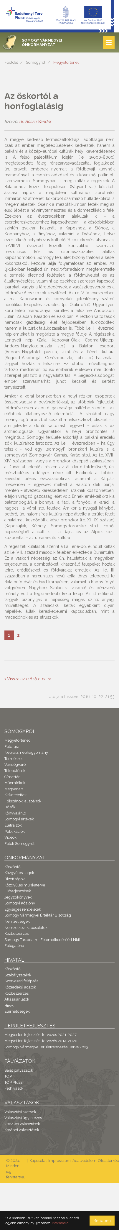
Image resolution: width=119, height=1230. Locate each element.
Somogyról (35, 62)
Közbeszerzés (16, 933)
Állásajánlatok (16, 999)
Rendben (102, 1220)
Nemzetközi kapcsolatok (25, 927)
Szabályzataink (17, 975)
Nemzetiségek (17, 921)
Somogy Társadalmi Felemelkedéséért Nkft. (42, 939)
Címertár (12, 777)
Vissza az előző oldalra (27, 678)
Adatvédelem (84, 1160)
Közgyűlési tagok (19, 873)
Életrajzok (13, 825)
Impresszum (59, 1160)
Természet (13, 758)
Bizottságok (14, 879)
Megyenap (13, 789)
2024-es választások (22, 1124)
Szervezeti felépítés (21, 981)
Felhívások (13, 1088)
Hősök (9, 807)
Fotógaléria (14, 945)
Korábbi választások (21, 1130)
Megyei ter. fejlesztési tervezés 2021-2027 (40, 1034)
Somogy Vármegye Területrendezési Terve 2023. (46, 1047)
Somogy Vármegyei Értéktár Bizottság (37, 915)
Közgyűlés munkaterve (24, 885)
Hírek (9, 1005)
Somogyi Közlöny (19, 903)
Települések (14, 770)
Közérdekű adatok (20, 987)
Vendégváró (15, 764)
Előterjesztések (17, 891)
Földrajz (11, 746)
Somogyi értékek (19, 819)
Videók (10, 837)
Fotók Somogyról (19, 843)
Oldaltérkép (108, 1160)
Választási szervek (20, 1112)
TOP (8, 1076)
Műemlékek (14, 783)
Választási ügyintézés (23, 1118)
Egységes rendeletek (22, 909)
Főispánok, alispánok (22, 801)
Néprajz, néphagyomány (26, 752)
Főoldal (11, 62)
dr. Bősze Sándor (35, 121)
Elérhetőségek (17, 1011)
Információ (60, 1223)
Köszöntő (12, 867)
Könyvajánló (15, 813)
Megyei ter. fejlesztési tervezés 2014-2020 (40, 1041)
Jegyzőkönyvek (18, 897)
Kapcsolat (38, 1160)
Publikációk (14, 831)
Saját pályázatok (18, 1070)
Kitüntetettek (15, 795)
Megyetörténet (66, 62)
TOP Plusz (13, 1082)
